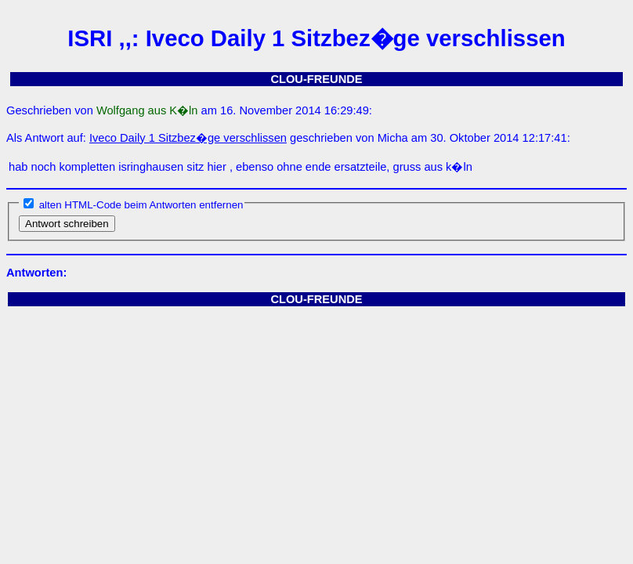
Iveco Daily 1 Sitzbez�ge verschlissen (188, 138)
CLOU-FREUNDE (316, 79)
